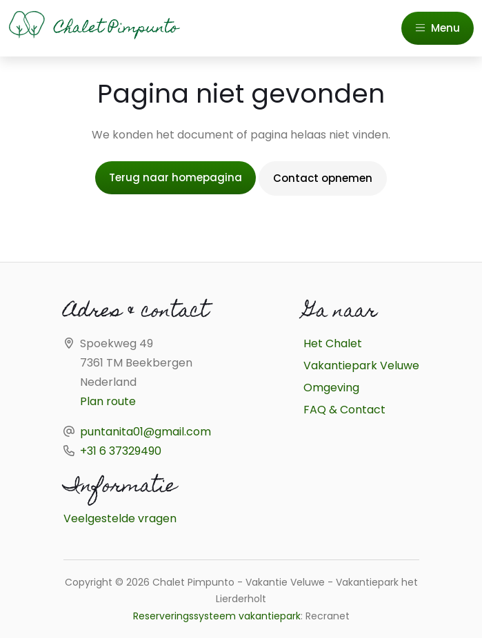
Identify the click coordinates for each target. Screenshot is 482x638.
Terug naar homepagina (175, 177)
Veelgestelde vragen (120, 518)
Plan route (108, 401)
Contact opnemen (322, 178)
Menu (437, 28)
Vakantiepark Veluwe (361, 365)
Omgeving (331, 387)
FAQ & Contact (344, 410)
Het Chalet (332, 343)
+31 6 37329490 (120, 451)
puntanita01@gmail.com (145, 432)
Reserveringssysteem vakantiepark (217, 616)
